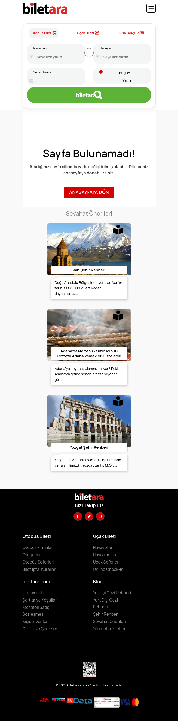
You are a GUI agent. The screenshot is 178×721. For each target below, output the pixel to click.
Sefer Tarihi (42, 72)
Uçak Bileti (88, 32)
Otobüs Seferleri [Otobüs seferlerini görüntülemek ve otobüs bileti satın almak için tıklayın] (38, 562)
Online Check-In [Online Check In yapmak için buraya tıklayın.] (108, 569)
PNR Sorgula (131, 32)
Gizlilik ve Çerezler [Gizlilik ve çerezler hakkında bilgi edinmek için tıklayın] (40, 628)
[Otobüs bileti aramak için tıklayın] (89, 95)
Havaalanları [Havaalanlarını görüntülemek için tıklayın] (104, 555)
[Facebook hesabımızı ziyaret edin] (77, 516)
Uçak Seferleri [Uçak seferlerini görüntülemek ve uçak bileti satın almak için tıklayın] (106, 562)
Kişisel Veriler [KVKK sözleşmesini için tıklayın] (35, 621)
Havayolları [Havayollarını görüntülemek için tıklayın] (103, 547)
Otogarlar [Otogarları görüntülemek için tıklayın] (32, 555)
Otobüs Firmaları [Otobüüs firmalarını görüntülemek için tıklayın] (38, 547)
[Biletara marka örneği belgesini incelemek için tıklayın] (45, 700)
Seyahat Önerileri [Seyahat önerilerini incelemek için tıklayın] (109, 621)
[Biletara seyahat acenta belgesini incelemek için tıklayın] (59, 700)
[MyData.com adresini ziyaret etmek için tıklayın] (80, 700)
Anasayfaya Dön (89, 192)
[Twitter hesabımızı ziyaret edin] (89, 516)
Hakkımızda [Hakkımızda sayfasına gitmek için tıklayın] (33, 593)
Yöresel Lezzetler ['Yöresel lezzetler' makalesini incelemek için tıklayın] (109, 628)
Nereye (105, 48)
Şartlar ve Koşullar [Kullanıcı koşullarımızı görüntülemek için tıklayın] (40, 600)
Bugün (124, 72)
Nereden (40, 48)
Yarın (126, 80)
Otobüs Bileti (44, 32)
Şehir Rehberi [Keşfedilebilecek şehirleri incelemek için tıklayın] (106, 614)
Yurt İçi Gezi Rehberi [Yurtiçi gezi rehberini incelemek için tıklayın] (112, 593)
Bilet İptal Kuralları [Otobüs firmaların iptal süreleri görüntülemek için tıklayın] (40, 569)
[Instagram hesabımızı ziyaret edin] (100, 516)
